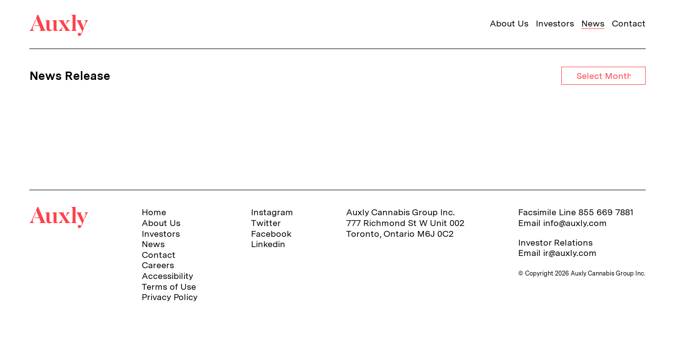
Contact (629, 23)
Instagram (272, 212)
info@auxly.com (575, 223)
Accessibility (167, 276)
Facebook (271, 233)
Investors (555, 23)
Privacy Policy (170, 297)
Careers (158, 265)
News (592, 23)
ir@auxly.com (570, 253)
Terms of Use (169, 286)
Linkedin (268, 244)
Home (154, 212)
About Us (509, 23)
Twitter (266, 223)
